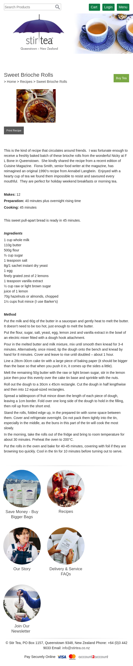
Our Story (21, 569)
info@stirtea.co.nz (76, 648)
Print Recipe (13, 130)
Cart (94, 7)
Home (11, 82)
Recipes (26, 82)
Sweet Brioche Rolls (51, 82)
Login (108, 7)
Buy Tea (121, 78)
